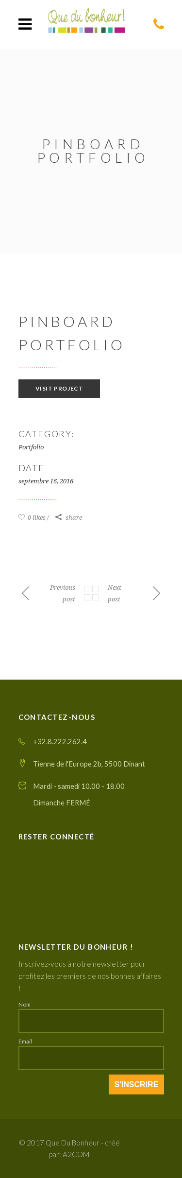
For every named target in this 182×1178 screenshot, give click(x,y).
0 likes (32, 517)
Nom (24, 1004)
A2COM (76, 1154)
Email (25, 1041)
